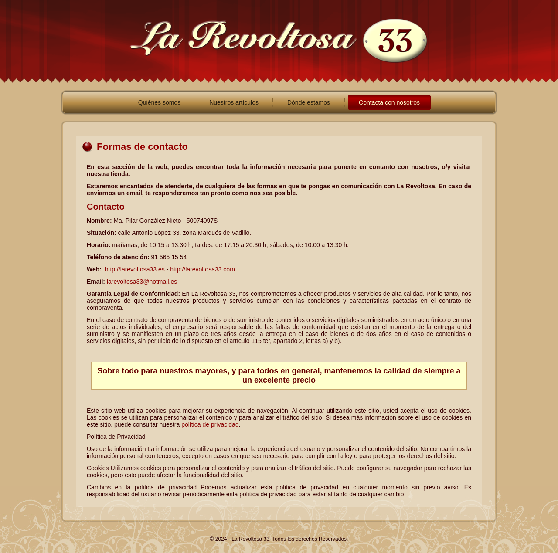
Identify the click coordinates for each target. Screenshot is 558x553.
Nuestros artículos (234, 102)
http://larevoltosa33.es (135, 269)
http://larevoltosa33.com (202, 269)
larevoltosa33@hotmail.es (141, 281)
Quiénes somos (159, 102)
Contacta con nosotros (389, 102)
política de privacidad (210, 424)
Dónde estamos (308, 102)
